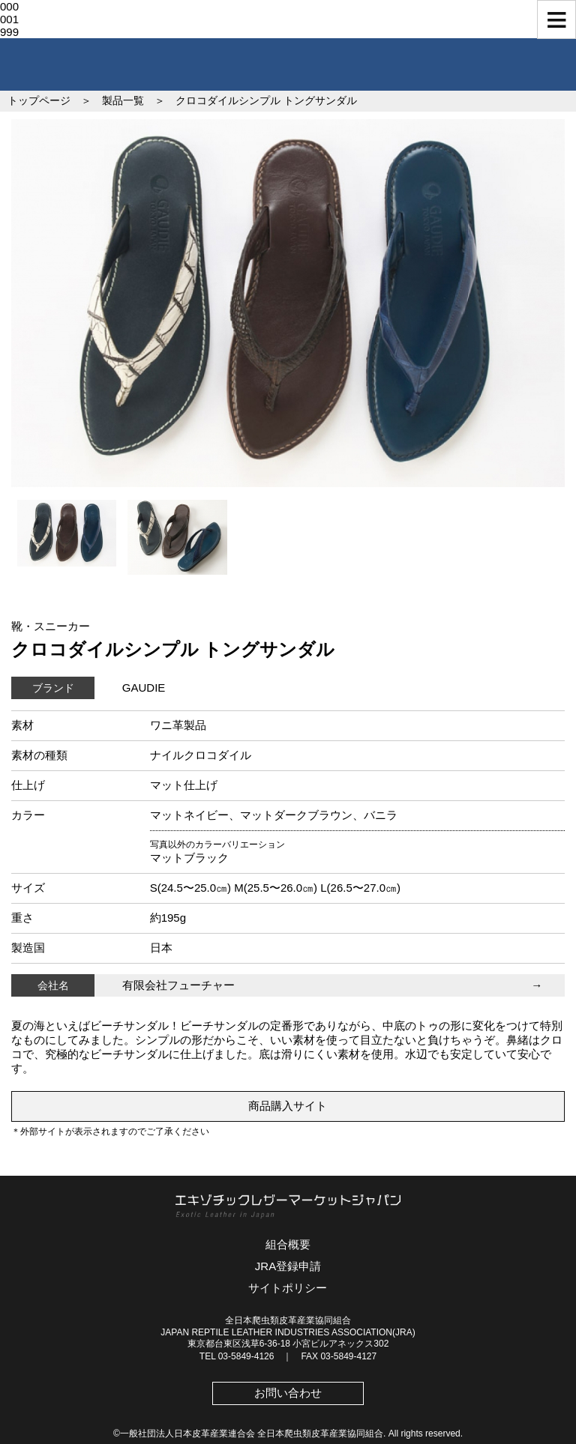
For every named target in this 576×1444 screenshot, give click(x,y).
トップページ (39, 100)
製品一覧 (123, 100)
